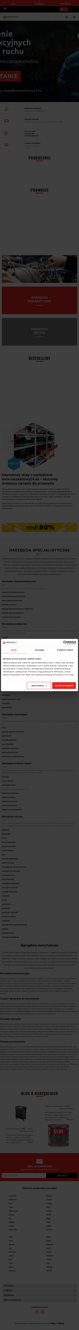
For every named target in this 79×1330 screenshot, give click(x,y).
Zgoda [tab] (14, 650)
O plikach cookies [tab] (65, 650)
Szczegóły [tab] (39, 650)
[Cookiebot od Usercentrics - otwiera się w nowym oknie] (65, 642)
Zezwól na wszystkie (64, 685)
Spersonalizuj (39, 685)
